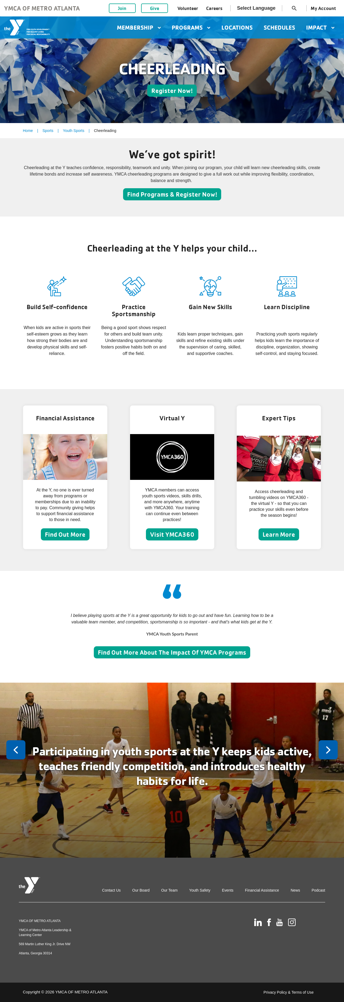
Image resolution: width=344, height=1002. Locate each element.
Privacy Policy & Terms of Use (289, 992)
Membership (139, 27)
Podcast (318, 890)
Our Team (169, 890)
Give (154, 8)
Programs (191, 27)
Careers (214, 8)
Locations (237, 27)
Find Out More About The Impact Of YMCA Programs (172, 652)
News (295, 890)
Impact (320, 27)
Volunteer (187, 8)
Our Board (141, 890)
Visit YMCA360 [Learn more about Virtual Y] (172, 534)
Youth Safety (199, 890)
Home (28, 130)
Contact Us (111, 890)
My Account (323, 8)
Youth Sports (73, 130)
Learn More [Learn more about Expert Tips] (279, 534)
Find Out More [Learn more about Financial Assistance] (65, 534)
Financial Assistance (262, 890)
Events (228, 890)
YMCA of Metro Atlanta (42, 8)
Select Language (256, 8)
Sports (47, 130)
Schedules (279, 27)
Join (122, 8)
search (294, 8)
